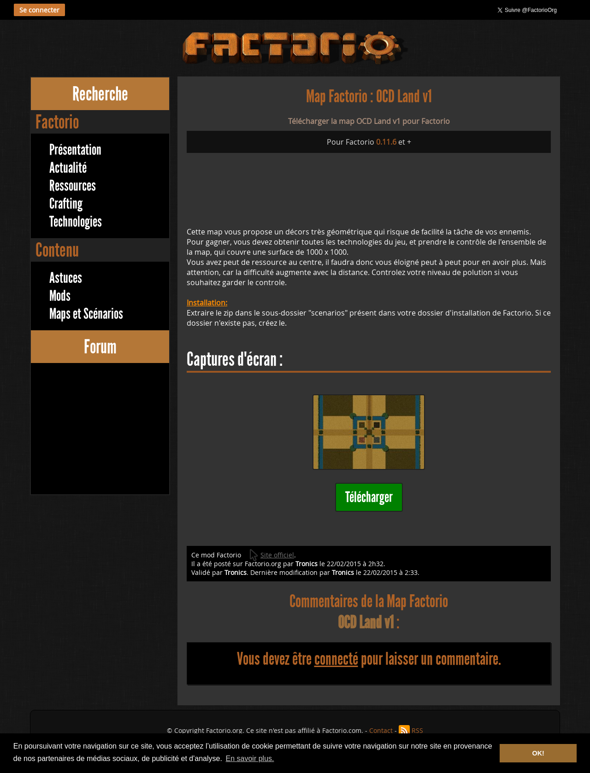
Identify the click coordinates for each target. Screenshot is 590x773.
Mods (60, 296)
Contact (381, 730)
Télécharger (369, 497)
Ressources (72, 186)
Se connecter (39, 10)
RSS (417, 730)
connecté (336, 658)
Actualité (68, 168)
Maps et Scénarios (86, 314)
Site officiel (277, 554)
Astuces (65, 278)
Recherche (100, 93)
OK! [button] (538, 753)
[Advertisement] (100, 429)
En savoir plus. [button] (250, 758)
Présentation (75, 150)
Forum (100, 346)
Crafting (66, 204)
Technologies (75, 222)
